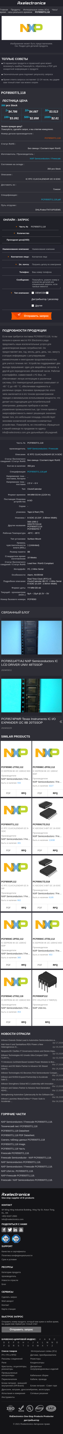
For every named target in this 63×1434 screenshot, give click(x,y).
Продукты (15, 9)
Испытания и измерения (13, 1393)
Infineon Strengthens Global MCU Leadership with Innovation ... (28, 1084)
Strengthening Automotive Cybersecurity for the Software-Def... (28, 1095)
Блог (4, 1284)
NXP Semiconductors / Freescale (45, 158)
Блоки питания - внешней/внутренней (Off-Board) (14, 1384)
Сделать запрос (9, 1297)
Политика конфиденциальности (17, 1255)
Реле (4, 1362)
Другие (38, 305)
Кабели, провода (38, 1379)
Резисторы (35, 1359)
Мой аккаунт (8, 1301)
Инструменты (8, 1397)
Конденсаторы (37, 1362)
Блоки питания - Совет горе (43, 1385)
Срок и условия (9, 1259)
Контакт (5, 1305)
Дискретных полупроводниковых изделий (44, 1367)
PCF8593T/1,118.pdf (51, 199)
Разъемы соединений (12, 1359)
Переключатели (9, 1379)
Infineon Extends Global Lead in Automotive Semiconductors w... (28, 1040)
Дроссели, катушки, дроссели (16, 1389)
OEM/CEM (40, 293)
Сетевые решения (39, 1393)
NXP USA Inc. (40, 1008)
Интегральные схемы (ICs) (36, 9)
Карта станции (9, 1309)
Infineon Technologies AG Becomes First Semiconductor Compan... (30, 1073)
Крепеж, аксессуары (40, 1389)
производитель (9, 1276)
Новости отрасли (10, 1280)
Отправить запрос (21, 1329)
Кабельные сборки (39, 1375)
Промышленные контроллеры (9, 1374)
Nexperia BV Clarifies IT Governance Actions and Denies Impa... (28, 1051)
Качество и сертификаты (14, 1251)
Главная (4, 9)
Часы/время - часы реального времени (29, 10)
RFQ (23, 793)
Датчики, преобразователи (43, 1355)
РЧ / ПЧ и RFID (9, 1355)
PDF (8, 793)
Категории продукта (11, 1272)
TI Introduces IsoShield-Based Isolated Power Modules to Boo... (28, 1062)
